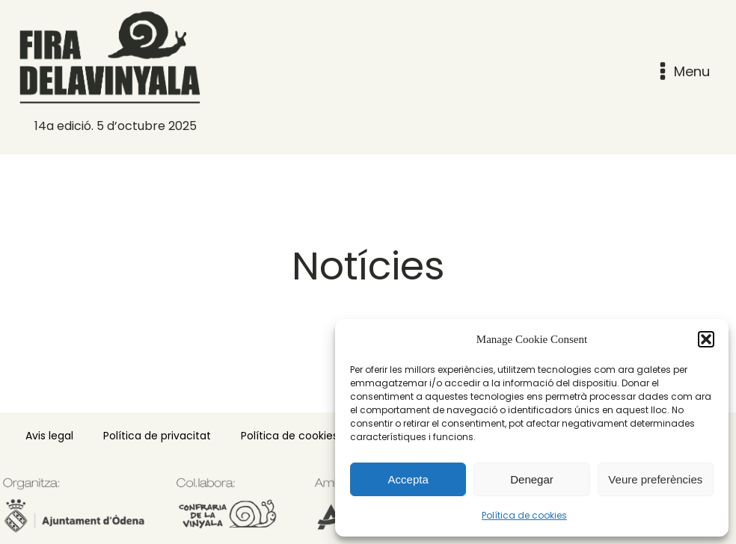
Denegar (531, 479)
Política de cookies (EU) (302, 435)
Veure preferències (655, 479)
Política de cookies (524, 515)
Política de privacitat (157, 435)
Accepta (408, 479)
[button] (706, 339)
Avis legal (49, 435)
